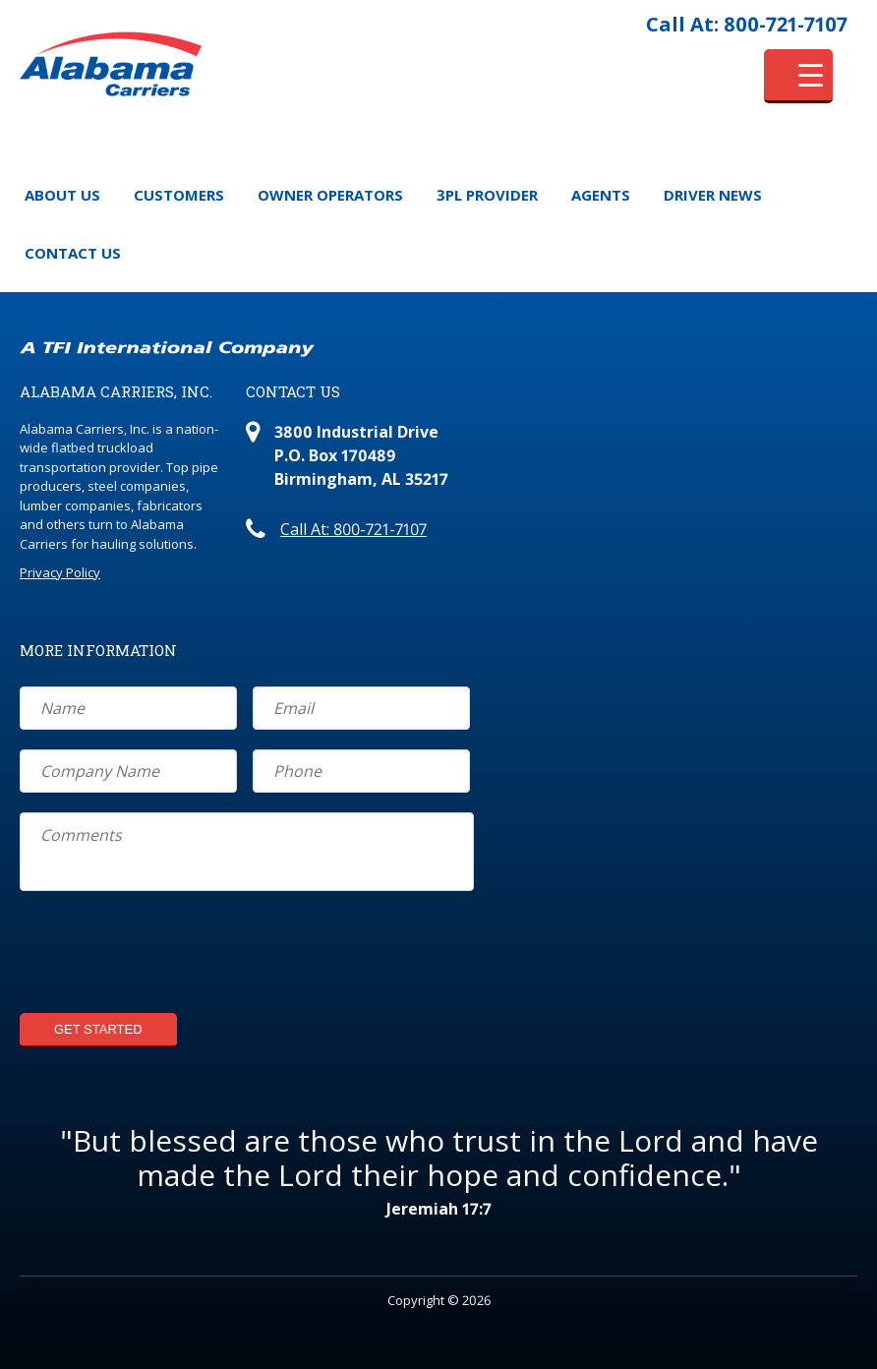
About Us (62, 195)
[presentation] (169, 955)
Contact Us (73, 253)
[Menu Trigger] (798, 76)
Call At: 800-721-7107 (747, 24)
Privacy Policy (60, 572)
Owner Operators (330, 195)
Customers (179, 195)
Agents (600, 195)
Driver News (713, 195)
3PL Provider (487, 195)
